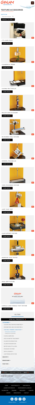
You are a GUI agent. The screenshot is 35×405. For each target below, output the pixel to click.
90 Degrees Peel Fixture (10, 137)
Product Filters (7, 19)
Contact (26, 393)
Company (31, 390)
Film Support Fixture (9, 233)
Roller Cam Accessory (10, 112)
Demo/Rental (26, 385)
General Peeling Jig (9, 161)
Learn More (6, 43)
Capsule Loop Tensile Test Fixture (14, 305)
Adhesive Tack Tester (9, 257)
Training (13, 390)
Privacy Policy (12, 402)
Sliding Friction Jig (9, 88)
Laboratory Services (9, 388)
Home (6, 385)
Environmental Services (24, 388)
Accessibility (23, 402)
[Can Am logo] (7, 2)
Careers (8, 393)
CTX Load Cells (7, 40)
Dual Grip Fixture (8, 281)
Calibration (5, 390)
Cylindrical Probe (8, 64)
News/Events (17, 393)
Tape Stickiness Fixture (10, 185)
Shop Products (15, 385)
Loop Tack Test (7, 209)
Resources (22, 390)
